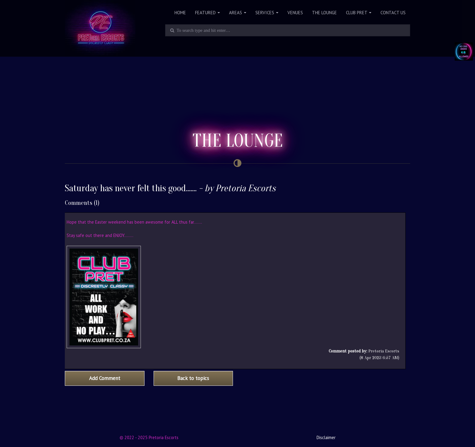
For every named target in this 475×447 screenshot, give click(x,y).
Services (266, 12)
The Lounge (324, 12)
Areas (237, 12)
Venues (295, 12)
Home (180, 12)
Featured (207, 12)
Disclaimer (326, 437)
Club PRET (358, 12)
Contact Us (393, 12)
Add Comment (104, 378)
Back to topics (193, 378)
